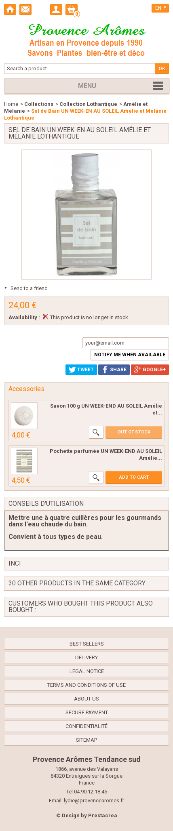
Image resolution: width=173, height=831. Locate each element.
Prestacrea (102, 815)
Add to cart (134, 477)
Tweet (81, 369)
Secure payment (86, 712)
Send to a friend (29, 288)
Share (114, 369)
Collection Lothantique (88, 104)
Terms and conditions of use (86, 685)
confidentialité (86, 726)
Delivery (86, 657)
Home (11, 104)
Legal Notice (87, 671)
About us (86, 699)
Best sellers (87, 644)
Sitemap (86, 740)
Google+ (150, 369)
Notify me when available (129, 355)
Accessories (26, 389)
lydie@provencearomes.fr (94, 800)
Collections (38, 104)
